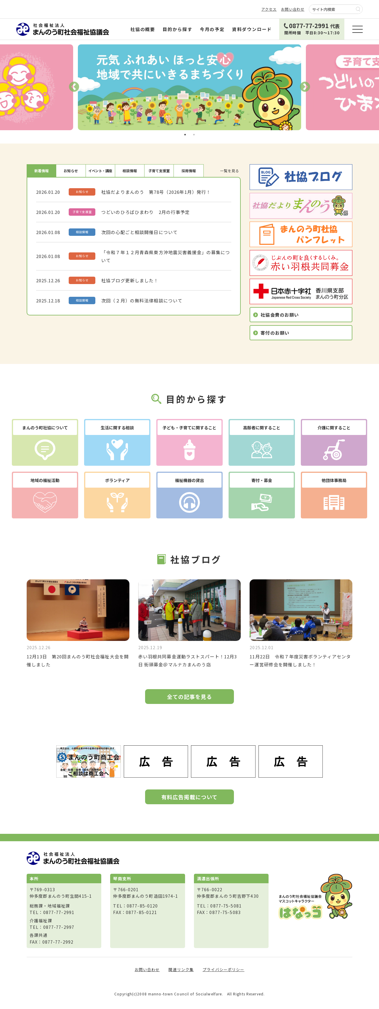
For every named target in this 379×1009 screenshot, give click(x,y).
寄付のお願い (275, 333)
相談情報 (130, 170)
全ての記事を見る (189, 696)
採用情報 (189, 170)
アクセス (269, 9)
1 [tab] (185, 135)
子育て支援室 (159, 170)
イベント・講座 (100, 170)
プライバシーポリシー (223, 969)
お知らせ (71, 170)
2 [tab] (194, 135)
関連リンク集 (181, 969)
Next (305, 87)
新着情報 (41, 170)
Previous (74, 87)
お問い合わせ (292, 9)
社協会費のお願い (280, 315)
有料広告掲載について (189, 797)
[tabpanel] (189, 87)
